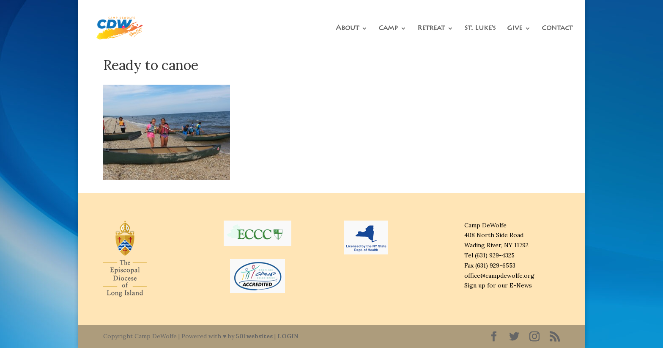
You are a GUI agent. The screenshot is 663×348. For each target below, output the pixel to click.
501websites (254, 336)
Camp (388, 28)
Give (514, 28)
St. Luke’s (480, 28)
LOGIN (287, 336)
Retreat (431, 28)
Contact (557, 28)
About (347, 28)
